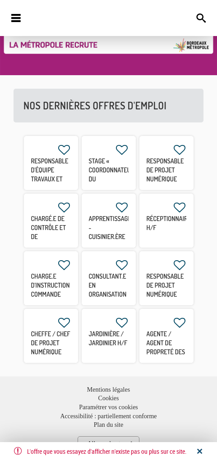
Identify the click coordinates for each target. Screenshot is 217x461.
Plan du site (108, 424)
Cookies (108, 398)
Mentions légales (108, 389)
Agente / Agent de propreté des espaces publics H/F (166, 352)
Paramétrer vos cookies (108, 407)
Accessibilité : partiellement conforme (108, 416)
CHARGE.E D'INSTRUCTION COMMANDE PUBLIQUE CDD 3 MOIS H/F (50, 294)
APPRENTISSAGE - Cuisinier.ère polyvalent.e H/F (110, 236)
